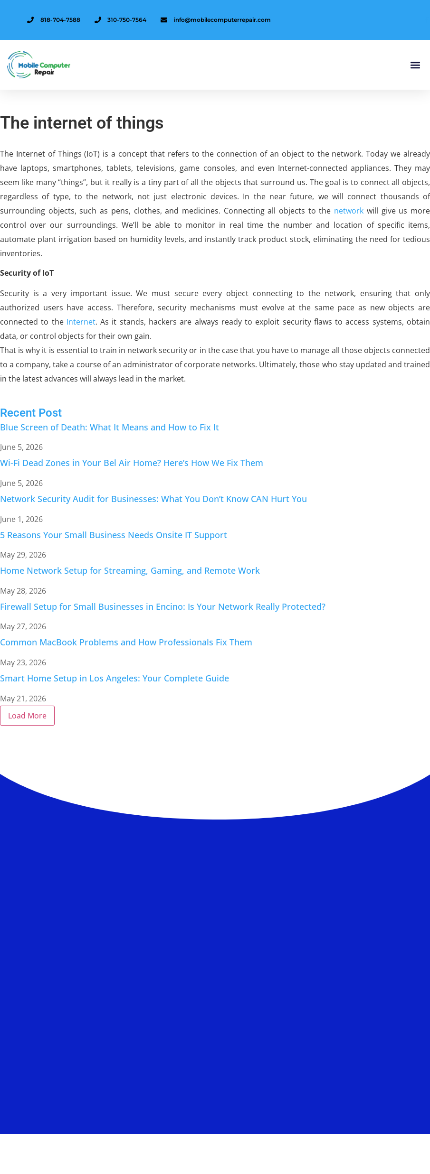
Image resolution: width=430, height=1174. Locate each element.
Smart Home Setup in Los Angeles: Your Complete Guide (114, 678)
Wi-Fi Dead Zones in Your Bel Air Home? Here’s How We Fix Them (131, 462)
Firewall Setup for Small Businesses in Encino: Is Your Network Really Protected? (162, 606)
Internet (81, 322)
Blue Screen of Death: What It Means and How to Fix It (109, 427)
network (348, 210)
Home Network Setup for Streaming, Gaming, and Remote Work (130, 570)
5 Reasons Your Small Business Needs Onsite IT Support (113, 534)
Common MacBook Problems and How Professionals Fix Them (126, 642)
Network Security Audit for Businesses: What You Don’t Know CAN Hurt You (153, 498)
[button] (415, 65)
